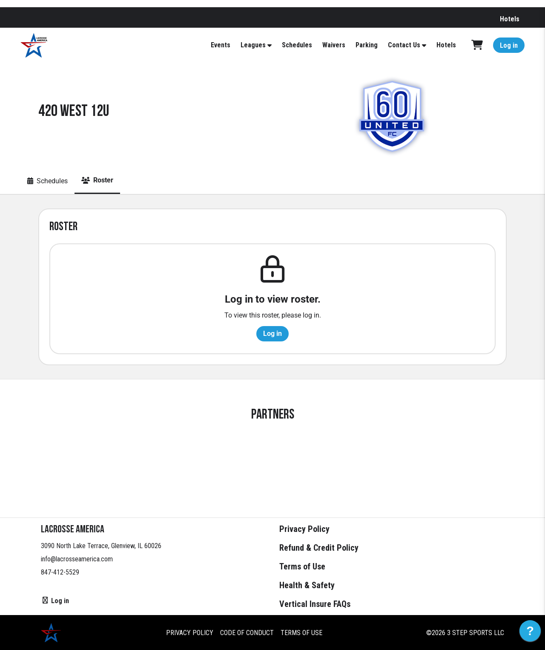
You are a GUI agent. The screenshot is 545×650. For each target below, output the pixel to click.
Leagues (253, 45)
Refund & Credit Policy (319, 547)
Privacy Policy (304, 529)
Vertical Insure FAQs (314, 604)
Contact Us (404, 45)
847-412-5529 (60, 572)
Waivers (333, 45)
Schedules (297, 45)
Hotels (509, 19)
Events (220, 45)
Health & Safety (307, 585)
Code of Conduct (247, 633)
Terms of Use (302, 566)
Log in (509, 45)
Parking (367, 45)
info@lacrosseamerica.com (77, 559)
